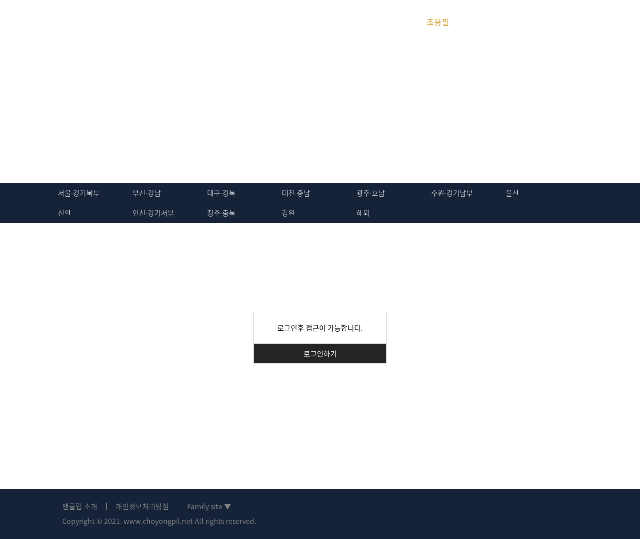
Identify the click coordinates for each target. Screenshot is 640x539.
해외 (363, 212)
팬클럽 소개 (79, 506)
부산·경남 (146, 192)
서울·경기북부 (79, 192)
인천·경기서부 (153, 212)
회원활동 (166, 22)
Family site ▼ (209, 506)
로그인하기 (320, 353)
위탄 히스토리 (383, 22)
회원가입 (604, 22)
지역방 (220, 22)
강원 (288, 212)
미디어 (274, 22)
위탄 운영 (329, 22)
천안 (64, 212)
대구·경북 (221, 192)
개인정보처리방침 (142, 506)
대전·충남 (296, 192)
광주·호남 (370, 192)
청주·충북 (221, 212)
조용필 (438, 22)
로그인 (572, 22)
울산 (512, 192)
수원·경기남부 (452, 192)
